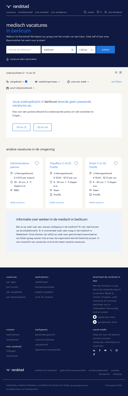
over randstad (41, 12)
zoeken (105, 49)
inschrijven (12, 355)
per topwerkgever (16, 297)
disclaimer (104, 374)
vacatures (11, 12)
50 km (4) (43, 127)
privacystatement (98, 370)
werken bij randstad (46, 370)
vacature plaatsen (44, 339)
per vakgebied (14, 292)
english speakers (44, 292)
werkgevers (12, 339)
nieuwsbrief (41, 344)
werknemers (41, 276)
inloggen (11, 350)
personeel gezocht (45, 334)
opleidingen (41, 281)
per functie (12, 287)
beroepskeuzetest (44, 287)
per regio (11, 281)
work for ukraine (44, 297)
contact (10, 329)
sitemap (117, 374)
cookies (115, 370)
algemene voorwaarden (48, 349)
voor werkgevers (59, 12)
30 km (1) (21, 127)
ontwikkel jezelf (25, 12)
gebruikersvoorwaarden (73, 370)
